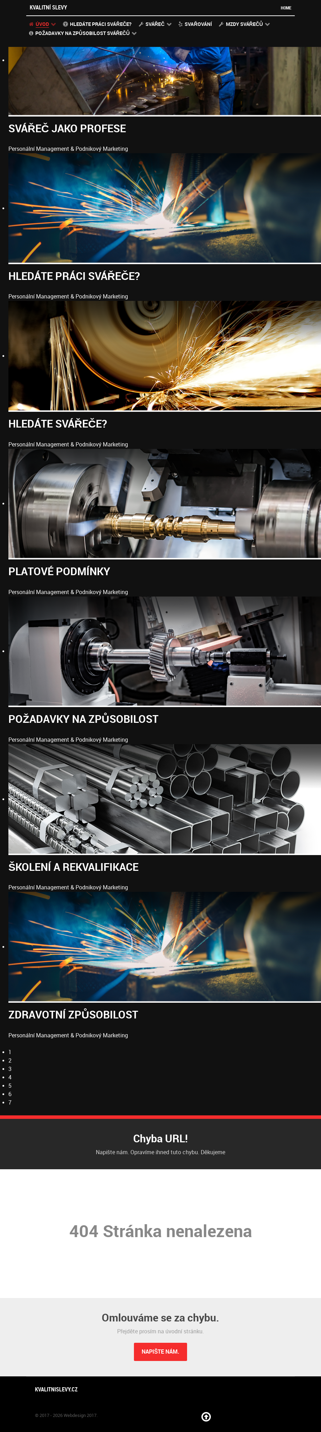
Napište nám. (161, 1351)
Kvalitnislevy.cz (56, 1389)
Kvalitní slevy (48, 7)
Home (286, 7)
